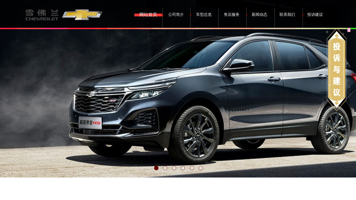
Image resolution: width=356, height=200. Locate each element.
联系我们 (287, 14)
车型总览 (204, 14)
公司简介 (176, 14)
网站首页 (148, 14)
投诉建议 (315, 14)
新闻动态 (259, 14)
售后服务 (231, 14)
